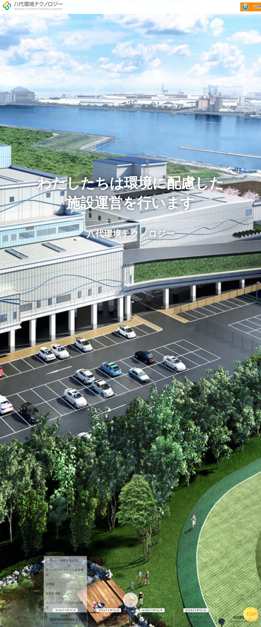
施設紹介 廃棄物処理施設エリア (65, 567)
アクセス (195, 567)
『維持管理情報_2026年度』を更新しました (115, 624)
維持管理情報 (152, 567)
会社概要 (239, 567)
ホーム (22, 567)
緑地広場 (108, 567)
